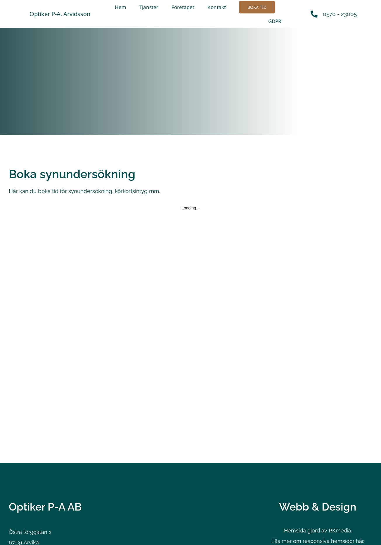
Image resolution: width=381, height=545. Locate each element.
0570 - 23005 (340, 14)
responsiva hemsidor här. (333, 541)
